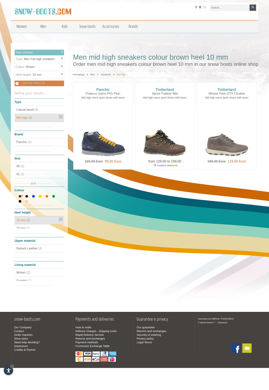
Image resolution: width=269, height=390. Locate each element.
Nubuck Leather (29, 248)
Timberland (165, 89)
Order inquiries (23, 334)
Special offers (33, 83)
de (200, 7)
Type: (20, 59)
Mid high (24, 117)
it (196, 7)
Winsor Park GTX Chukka (226, 93)
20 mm (23, 228)
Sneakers (106, 74)
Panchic (24, 142)
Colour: (21, 66)
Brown (30, 66)
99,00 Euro (112, 161)
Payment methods (86, 342)
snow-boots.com (205, 319)
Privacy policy (145, 338)
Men (92, 74)
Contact (19, 331)
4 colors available (165, 165)
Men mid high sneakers (39, 59)
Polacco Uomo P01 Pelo (103, 93)
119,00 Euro (236, 161)
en (204, 7)
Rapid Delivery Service (89, 334)
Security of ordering (149, 334)
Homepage (79, 74)
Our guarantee (146, 327)
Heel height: (24, 74)
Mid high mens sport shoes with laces (103, 97)
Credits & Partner (25, 349)
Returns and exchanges (90, 338)
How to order (83, 327)
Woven (23, 272)
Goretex (24, 280)
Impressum (21, 346)
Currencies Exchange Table (92, 346)
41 (20, 174)
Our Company (23, 327)
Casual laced (27, 109)
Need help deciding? (27, 342)
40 (20, 166)
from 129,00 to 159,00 (164, 161)
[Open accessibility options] (8, 370)
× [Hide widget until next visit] (12, 366)
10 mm (37, 74)
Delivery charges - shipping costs (96, 331)
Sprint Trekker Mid (165, 93)
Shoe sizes (21, 338)
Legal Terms (144, 342)
